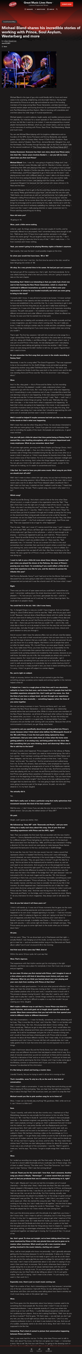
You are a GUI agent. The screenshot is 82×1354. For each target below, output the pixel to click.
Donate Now (66, 4)
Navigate (29, 9)
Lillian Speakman (10, 41)
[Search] (56, 9)
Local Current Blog (9, 22)
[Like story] (4, 46)
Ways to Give (40, 9)
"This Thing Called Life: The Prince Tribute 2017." (50, 147)
